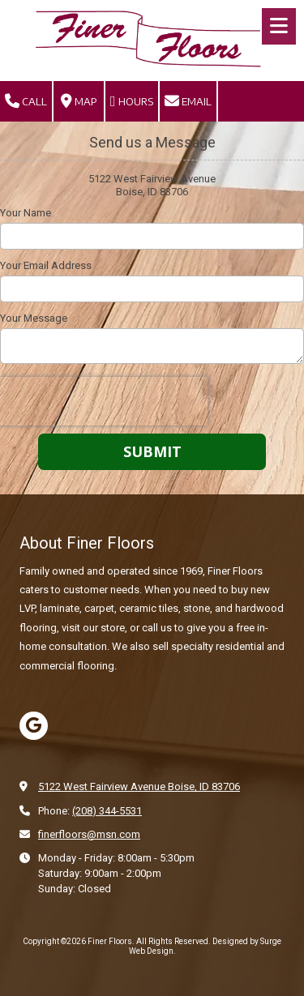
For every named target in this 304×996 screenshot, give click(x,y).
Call (26, 101)
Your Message (33, 318)
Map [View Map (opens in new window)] (79, 101)
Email (188, 101)
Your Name (25, 213)
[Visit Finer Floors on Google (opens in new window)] (33, 726)
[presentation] (104, 401)
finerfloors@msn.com (89, 834)
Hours (131, 101)
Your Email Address (46, 265)
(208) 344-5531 (107, 811)
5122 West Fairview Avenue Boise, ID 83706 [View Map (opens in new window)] (139, 786)
